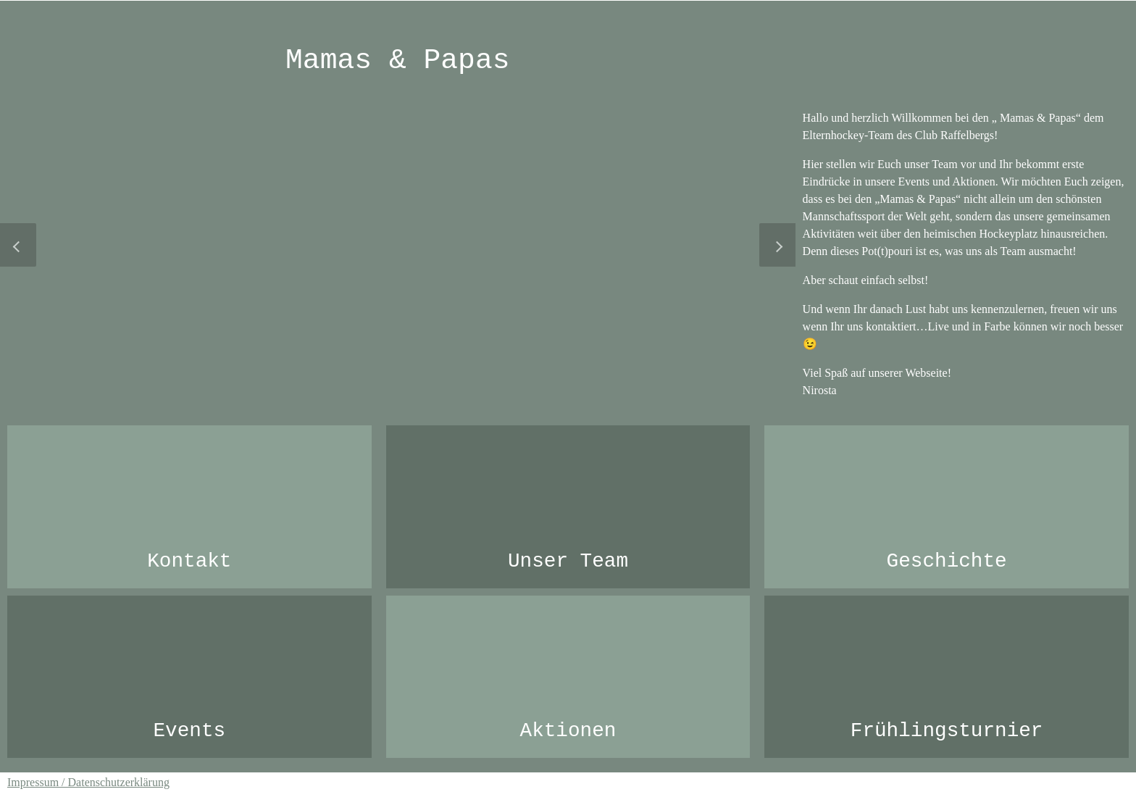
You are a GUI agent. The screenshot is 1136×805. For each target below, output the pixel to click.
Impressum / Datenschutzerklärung (88, 782)
